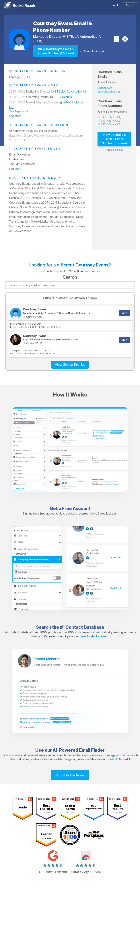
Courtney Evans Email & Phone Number (62, 26)
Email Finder (92, 750)
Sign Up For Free (70, 775)
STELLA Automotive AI (84, 36)
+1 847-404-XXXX (109, 124)
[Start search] (131, 285)
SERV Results (63, 97)
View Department (18, 111)
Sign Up (130, 5)
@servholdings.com (109, 91)
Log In (115, 5)
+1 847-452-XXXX (109, 120)
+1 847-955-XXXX (109, 117)
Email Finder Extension (94, 636)
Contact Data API (118, 759)
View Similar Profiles (70, 364)
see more (15, 116)
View (124, 313)
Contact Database (84, 627)
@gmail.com (105, 87)
